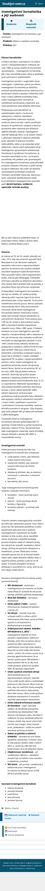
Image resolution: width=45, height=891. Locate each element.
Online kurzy (30, 868)
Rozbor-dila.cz (20, 863)
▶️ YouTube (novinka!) (15, 827)
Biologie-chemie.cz (27, 865)
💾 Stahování (11, 831)
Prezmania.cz (20, 868)
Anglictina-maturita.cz (34, 863)
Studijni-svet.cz (13, 4)
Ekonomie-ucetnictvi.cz (11, 865)
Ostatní (15, 808)
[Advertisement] (22, 212)
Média (8, 808)
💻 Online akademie (14, 835)
